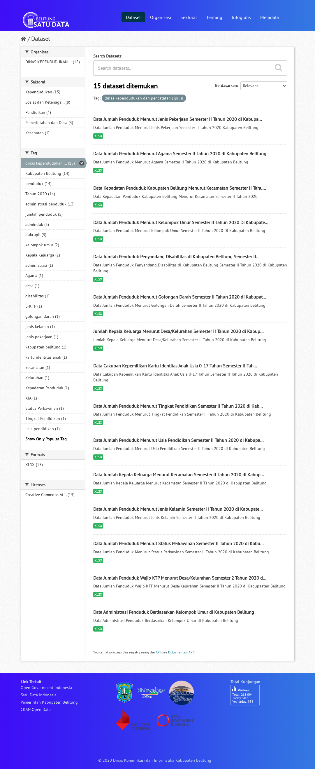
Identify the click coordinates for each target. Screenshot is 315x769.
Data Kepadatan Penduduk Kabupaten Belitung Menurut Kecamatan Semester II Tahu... (179, 188)
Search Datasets (107, 56)
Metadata (269, 17)
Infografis (241, 17)
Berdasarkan (226, 85)
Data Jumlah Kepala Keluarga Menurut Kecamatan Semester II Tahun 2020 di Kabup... (178, 474)
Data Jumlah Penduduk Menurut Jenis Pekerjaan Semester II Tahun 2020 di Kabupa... (177, 119)
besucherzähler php (247, 715)
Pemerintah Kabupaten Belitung (49, 702)
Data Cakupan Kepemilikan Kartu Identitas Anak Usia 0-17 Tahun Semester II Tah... (175, 366)
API (158, 652)
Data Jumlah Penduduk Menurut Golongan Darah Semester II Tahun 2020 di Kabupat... (179, 297)
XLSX (98, 136)
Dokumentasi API (180, 652)
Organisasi (160, 17)
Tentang (214, 17)
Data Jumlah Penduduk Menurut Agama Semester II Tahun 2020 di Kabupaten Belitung (179, 153)
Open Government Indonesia (46, 687)
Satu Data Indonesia (39, 694)
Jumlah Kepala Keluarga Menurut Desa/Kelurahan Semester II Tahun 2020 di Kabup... (178, 331)
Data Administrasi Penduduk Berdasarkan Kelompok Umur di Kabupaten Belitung (173, 612)
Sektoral (188, 17)
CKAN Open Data (36, 709)
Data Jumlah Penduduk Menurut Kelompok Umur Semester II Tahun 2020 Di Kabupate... (180, 222)
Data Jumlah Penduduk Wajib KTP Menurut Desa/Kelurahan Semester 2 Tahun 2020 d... (179, 578)
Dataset (133, 17)
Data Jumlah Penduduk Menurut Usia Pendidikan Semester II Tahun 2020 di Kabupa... (178, 440)
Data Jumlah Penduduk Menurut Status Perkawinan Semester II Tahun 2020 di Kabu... (178, 543)
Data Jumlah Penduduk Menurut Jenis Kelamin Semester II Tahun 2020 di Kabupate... (178, 509)
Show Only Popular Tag (46, 439)
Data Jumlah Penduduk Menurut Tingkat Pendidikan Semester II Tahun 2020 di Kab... (178, 406)
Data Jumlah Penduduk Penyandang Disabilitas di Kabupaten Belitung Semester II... (176, 256)
